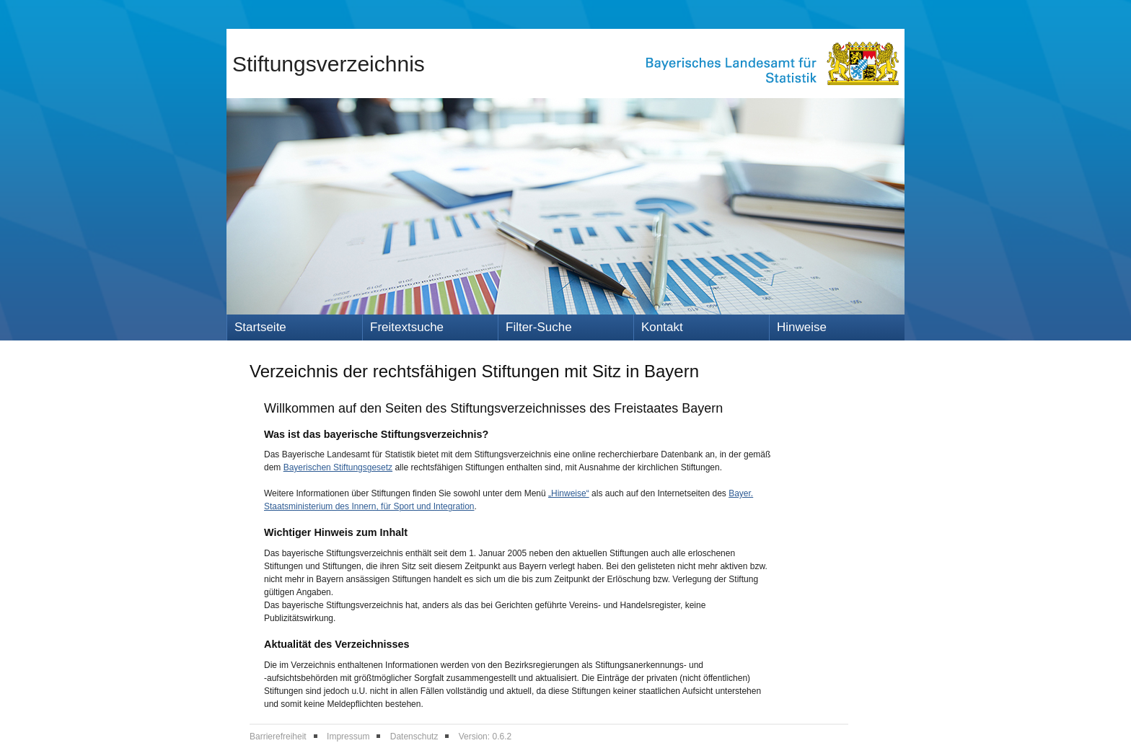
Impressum (348, 736)
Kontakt (662, 327)
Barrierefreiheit (278, 736)
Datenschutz (414, 736)
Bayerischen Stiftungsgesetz (337, 467)
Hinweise (802, 327)
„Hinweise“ (568, 493)
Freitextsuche (407, 327)
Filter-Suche (539, 327)
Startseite (260, 327)
